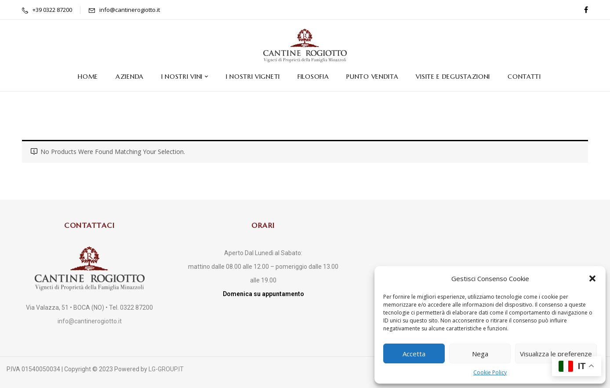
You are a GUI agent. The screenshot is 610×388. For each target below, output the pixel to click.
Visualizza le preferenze (556, 353)
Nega (480, 353)
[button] (592, 278)
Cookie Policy (490, 372)
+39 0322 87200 (52, 10)
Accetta (414, 353)
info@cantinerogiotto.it (129, 10)
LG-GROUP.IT (166, 369)
